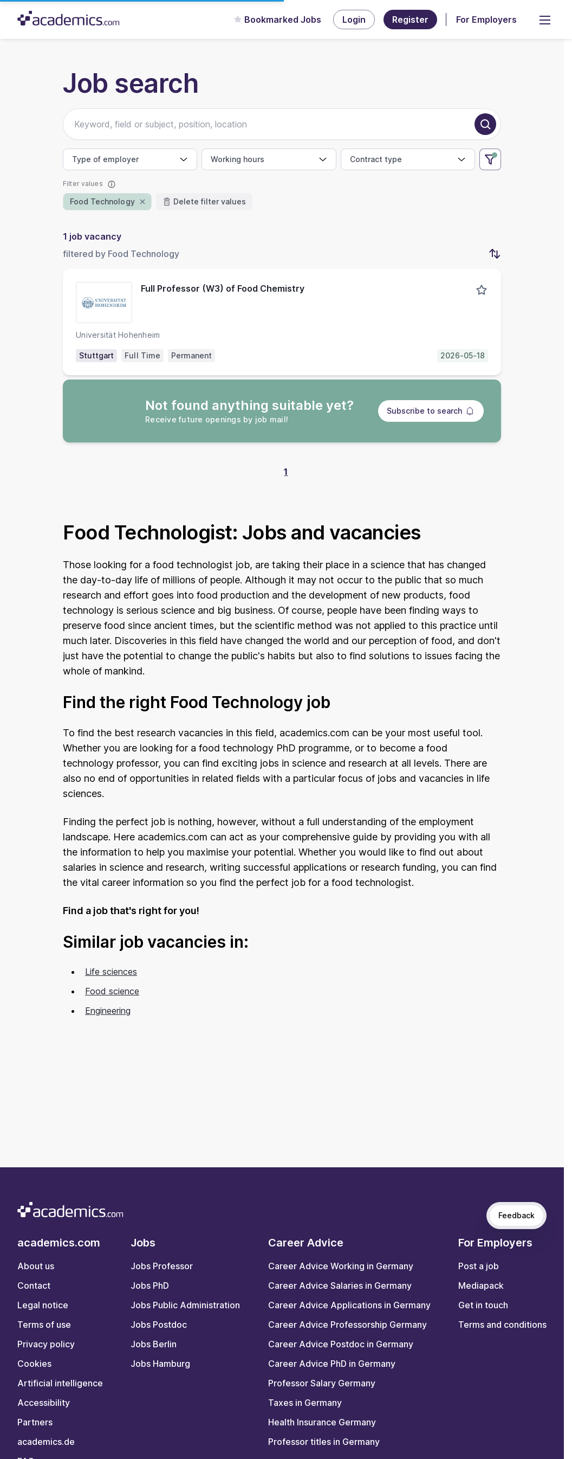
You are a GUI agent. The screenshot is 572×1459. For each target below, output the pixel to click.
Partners (35, 1422)
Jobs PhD (150, 1285)
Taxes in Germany (305, 1402)
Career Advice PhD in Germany (331, 1363)
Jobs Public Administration (185, 1305)
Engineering (108, 1010)
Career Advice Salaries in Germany (340, 1285)
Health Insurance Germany (322, 1422)
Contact (33, 1285)
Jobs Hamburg (160, 1363)
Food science (112, 991)
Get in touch (483, 1305)
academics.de (46, 1441)
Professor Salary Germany (321, 1383)
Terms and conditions (502, 1324)
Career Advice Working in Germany (340, 1266)
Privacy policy (46, 1344)
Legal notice (42, 1305)
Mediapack (481, 1285)
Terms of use (44, 1324)
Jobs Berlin (154, 1344)
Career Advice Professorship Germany (347, 1324)
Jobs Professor (162, 1266)
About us (35, 1266)
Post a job (478, 1266)
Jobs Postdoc (159, 1324)
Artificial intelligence (60, 1383)
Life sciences (111, 971)
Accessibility (43, 1402)
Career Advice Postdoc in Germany (340, 1344)
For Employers (486, 19)
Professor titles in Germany (324, 1441)
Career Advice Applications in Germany (349, 1305)
